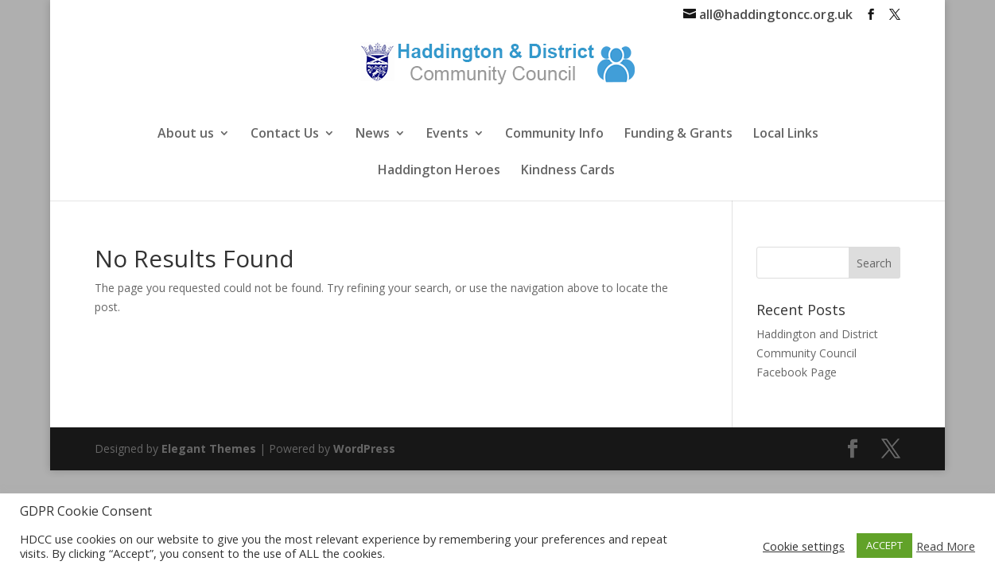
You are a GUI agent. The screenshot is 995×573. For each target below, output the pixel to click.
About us (185, 134)
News (373, 134)
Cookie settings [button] (804, 546)
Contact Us (285, 134)
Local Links (785, 134)
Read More (945, 546)
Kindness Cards (568, 171)
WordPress (364, 448)
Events (447, 134)
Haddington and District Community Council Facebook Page (817, 353)
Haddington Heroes (439, 171)
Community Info (554, 134)
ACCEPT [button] (884, 545)
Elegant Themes (208, 448)
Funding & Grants (678, 134)
